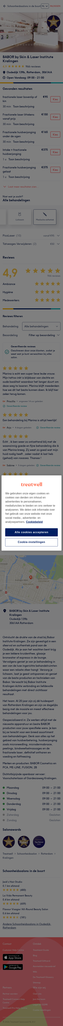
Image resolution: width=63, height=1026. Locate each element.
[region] (31, 513)
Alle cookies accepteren (31, 532)
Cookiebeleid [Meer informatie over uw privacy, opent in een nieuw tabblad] (34, 521)
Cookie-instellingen (31, 542)
